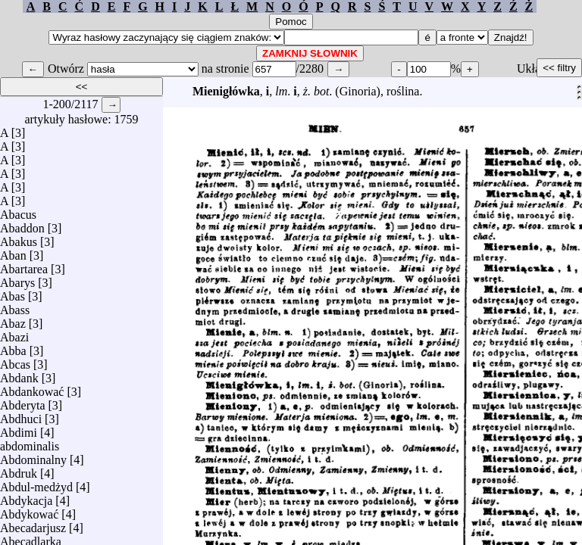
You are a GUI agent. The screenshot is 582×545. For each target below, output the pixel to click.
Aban (13, 251)
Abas (12, 292)
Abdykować (29, 510)
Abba (13, 347)
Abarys (17, 278)
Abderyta (22, 401)
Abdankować (32, 388)
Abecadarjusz (33, 524)
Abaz (13, 319)
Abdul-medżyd (36, 483)
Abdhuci (21, 415)
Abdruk (18, 469)
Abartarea (24, 265)
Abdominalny (33, 456)
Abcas (15, 360)
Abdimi (18, 428)
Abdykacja (26, 496)
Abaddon (22, 224)
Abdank (19, 374)
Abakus (18, 238)
